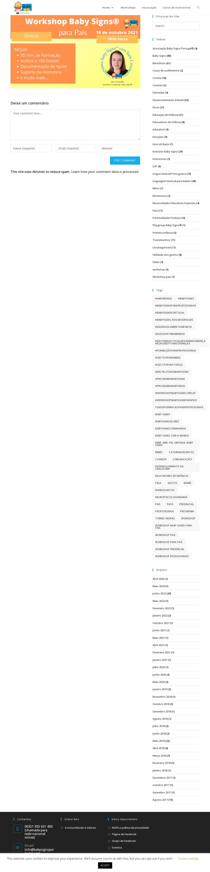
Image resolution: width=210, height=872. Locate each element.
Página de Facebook (124, 834)
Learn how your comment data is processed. (105, 171)
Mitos (156, 188)
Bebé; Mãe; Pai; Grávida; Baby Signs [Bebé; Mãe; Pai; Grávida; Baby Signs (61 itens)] (174, 444)
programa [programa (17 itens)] (187, 511)
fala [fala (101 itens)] (158, 483)
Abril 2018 (158, 748)
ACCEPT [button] (105, 865)
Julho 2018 (159, 726)
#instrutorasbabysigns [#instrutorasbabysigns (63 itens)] (172, 372)
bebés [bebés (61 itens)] (159, 452)
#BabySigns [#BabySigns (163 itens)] (186, 298)
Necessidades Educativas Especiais (174, 203)
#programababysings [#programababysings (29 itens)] (170, 386)
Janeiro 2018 (160, 770)
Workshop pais (162, 277)
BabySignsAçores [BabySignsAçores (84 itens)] (167, 421)
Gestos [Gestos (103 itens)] (172, 483)
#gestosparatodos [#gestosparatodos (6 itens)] (169, 364)
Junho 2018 (159, 733)
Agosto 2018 (160, 719)
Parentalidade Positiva (166, 218)
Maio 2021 (159, 638)
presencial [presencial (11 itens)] (186, 504)
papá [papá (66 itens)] (170, 504)
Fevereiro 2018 (162, 763)
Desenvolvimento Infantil (168, 100)
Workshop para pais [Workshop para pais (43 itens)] (169, 542)
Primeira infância (163, 232)
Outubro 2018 (161, 704)
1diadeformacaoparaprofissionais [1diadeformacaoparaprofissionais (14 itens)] (179, 407)
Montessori (160, 196)
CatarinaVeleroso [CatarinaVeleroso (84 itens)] (181, 452)
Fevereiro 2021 (162, 652)
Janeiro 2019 (160, 689)
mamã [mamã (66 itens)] (187, 483)
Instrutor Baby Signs (165, 151)
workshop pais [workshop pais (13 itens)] (165, 535)
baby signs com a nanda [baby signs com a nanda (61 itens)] (172, 435)
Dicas (156, 107)
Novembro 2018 (162, 696)
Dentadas (159, 92)
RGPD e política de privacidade (130, 827)
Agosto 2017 (160, 800)
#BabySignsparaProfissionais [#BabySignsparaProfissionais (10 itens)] (175, 305)
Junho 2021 (159, 630)
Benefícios (159, 63)
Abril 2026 (158, 579)
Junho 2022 (159, 593)
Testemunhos (161, 240)
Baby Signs (159, 55)
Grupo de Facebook (124, 841)
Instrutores (160, 159)
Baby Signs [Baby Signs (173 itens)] (162, 414)
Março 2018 (159, 755)
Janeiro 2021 (160, 660)
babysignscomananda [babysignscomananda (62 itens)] (170, 428)
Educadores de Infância (167, 122)
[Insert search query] (176, 26)
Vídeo (156, 262)
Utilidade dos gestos (165, 255)
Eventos (117, 847)
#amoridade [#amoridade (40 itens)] (163, 298)
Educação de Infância (165, 115)
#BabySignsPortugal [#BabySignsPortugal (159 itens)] (170, 312)
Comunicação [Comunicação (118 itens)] (182, 459)
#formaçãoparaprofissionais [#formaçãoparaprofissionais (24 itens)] (175, 350)
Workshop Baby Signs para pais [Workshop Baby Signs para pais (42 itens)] (173, 527)
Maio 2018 (159, 741)
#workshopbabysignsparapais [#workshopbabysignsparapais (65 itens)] (176, 400)
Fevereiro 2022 (162, 608)
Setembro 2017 (162, 792)
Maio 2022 (159, 601)
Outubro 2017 (161, 785)
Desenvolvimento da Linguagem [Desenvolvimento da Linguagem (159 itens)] (169, 468)
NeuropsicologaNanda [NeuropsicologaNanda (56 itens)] (171, 497)
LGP (155, 166)
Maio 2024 (159, 586)
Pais (155, 210)
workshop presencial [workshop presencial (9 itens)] (170, 549)
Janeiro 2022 (160, 615)
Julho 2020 (159, 667)
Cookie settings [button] (188, 858)
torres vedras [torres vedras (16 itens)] (165, 518)
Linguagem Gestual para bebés (172, 181)
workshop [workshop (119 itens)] (188, 518)
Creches (158, 85)
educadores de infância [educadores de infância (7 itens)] (171, 476)
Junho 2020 (159, 674)
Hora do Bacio (161, 144)
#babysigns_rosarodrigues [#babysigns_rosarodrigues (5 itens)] (174, 320)
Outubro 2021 (161, 623)
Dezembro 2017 (162, 777)
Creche (157, 78)
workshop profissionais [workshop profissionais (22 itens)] (172, 556)
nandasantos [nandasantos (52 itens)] (165, 490)
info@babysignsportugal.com (39, 851)
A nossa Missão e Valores (80, 827)
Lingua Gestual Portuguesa (169, 174)
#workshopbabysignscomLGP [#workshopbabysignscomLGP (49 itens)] (175, 393)
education (159, 129)
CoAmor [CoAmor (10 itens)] (160, 459)
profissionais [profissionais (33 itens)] (164, 511)
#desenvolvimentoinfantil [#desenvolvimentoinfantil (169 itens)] (173, 327)
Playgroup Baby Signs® (167, 225)
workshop (159, 269)
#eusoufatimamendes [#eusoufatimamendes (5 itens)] (170, 334)
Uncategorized (162, 247)
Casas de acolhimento (166, 70)
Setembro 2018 (162, 711)
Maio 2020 (159, 682)
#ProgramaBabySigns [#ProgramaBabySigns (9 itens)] (170, 379)
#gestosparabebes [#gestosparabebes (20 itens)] (168, 357)
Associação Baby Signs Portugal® (173, 48)
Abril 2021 (158, 645)
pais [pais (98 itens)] (158, 504)
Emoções (158, 137)
